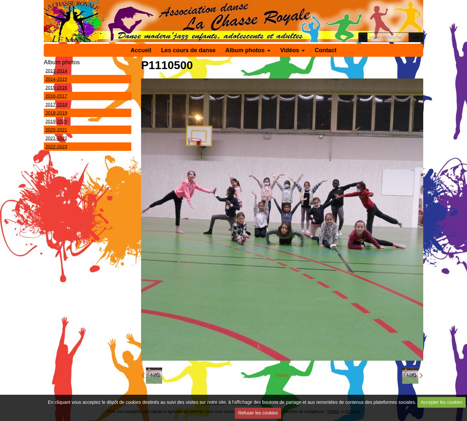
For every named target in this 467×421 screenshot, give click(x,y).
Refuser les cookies (258, 412)
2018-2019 (56, 112)
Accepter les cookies (441, 402)
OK (416, 37)
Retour (282, 375)
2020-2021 (56, 129)
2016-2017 (56, 96)
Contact (325, 50)
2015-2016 (56, 87)
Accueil (141, 50)
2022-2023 (56, 146)
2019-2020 (56, 121)
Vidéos (289, 50)
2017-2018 (56, 104)
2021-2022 (56, 138)
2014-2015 (56, 79)
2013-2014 (56, 70)
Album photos (245, 50)
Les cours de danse (188, 50)
